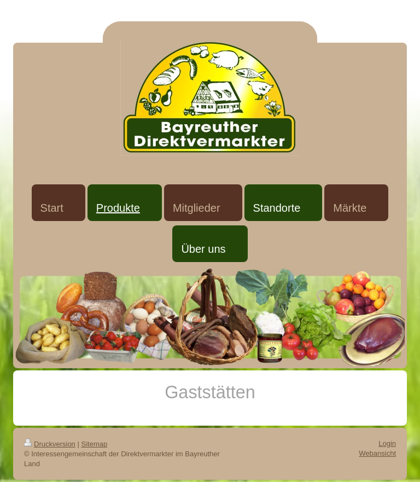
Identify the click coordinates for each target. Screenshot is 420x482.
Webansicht (377, 453)
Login (387, 443)
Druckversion (49, 444)
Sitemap (94, 444)
